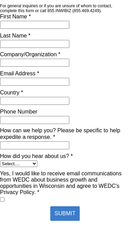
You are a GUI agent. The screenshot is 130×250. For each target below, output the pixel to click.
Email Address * (19, 73)
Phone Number (18, 112)
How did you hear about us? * (36, 156)
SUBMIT (64, 213)
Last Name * (15, 36)
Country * (11, 92)
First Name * (15, 16)
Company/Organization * (30, 54)
